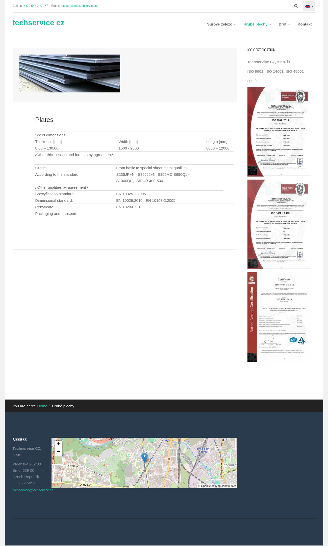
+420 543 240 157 (35, 6)
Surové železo (221, 24)
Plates (44, 119)
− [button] (58, 452)
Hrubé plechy (257, 24)
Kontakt (305, 24)
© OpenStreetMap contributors (217, 485)
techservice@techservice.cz (79, 6)
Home (42, 406)
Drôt (284, 24)
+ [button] (58, 444)
